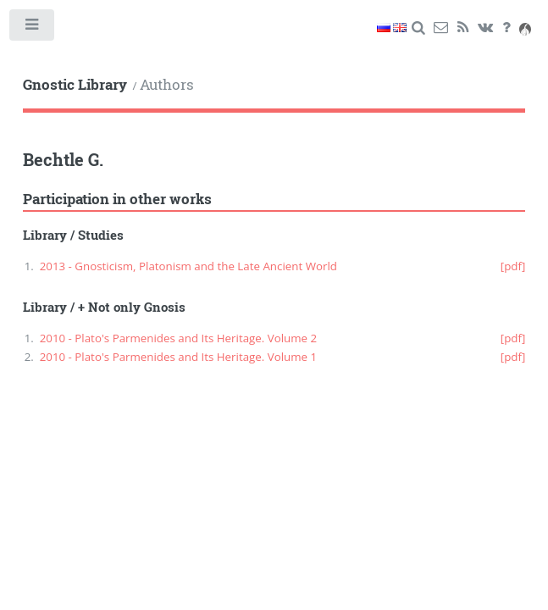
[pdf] (513, 266)
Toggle (32, 28)
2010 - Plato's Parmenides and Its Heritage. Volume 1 (179, 356)
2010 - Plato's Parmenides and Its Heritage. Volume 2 (179, 338)
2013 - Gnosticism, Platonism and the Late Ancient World (188, 266)
